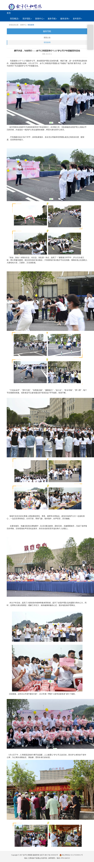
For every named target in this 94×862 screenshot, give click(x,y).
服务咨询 (64, 19)
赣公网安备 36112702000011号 (71, 855)
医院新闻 (31, 25)
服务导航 (52, 19)
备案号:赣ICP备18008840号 (49, 855)
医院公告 (47, 37)
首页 (9, 13)
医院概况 (14, 19)
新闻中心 (39, 19)
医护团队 (27, 19)
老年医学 (77, 19)
